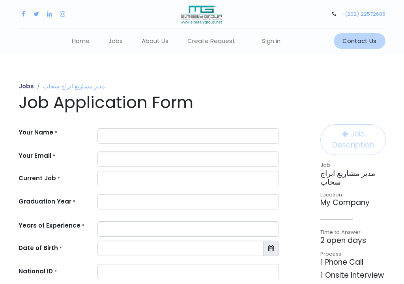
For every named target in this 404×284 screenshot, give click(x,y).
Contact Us (359, 41)
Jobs (26, 86)
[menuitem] (80, 41)
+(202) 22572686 (363, 14)
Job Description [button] (353, 139)
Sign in (271, 41)
